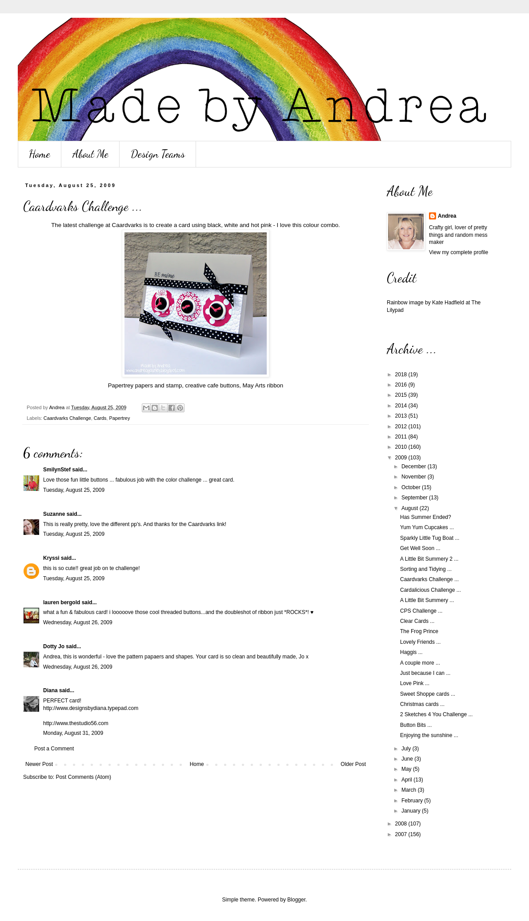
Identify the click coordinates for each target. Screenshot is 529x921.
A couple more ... (420, 663)
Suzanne (54, 514)
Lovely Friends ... (420, 642)
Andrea (447, 216)
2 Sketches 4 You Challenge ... (436, 714)
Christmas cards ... (422, 704)
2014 (402, 406)
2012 (402, 426)
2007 (402, 834)
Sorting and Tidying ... (426, 569)
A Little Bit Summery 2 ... (429, 559)
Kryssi (51, 558)
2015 (402, 395)
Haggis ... (411, 652)
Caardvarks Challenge (67, 418)
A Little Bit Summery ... (427, 600)
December (414, 466)
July (407, 749)
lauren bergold (61, 602)
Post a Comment (54, 749)
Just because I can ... (425, 673)
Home (39, 154)
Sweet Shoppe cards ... (427, 694)
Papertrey (119, 418)
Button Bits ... (416, 725)
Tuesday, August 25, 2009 (73, 490)
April (407, 780)
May (407, 769)
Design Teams (158, 154)
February (412, 800)
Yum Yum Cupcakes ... (427, 527)
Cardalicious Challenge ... (430, 590)
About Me (90, 154)
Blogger (296, 900)
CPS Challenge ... (421, 611)
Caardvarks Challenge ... (429, 579)
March (409, 790)
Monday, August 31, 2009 (73, 733)
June (407, 759)
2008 (402, 824)
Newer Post (39, 764)
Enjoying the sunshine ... (429, 735)
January (411, 811)
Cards (100, 418)
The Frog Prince (419, 631)
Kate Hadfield (448, 302)
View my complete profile (458, 252)
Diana (50, 690)
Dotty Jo (53, 646)
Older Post (353, 764)
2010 (402, 447)
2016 (402, 385)
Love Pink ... (414, 683)
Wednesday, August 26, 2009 (77, 622)
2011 (402, 437)
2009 (402, 458)
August (410, 508)
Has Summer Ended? (425, 517)
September (415, 497)
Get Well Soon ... (420, 548)
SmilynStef (57, 469)
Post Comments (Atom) (83, 777)
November (414, 477)
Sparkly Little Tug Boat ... (429, 538)
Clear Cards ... (417, 621)
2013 (402, 416)
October (411, 487)
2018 (402, 374)
